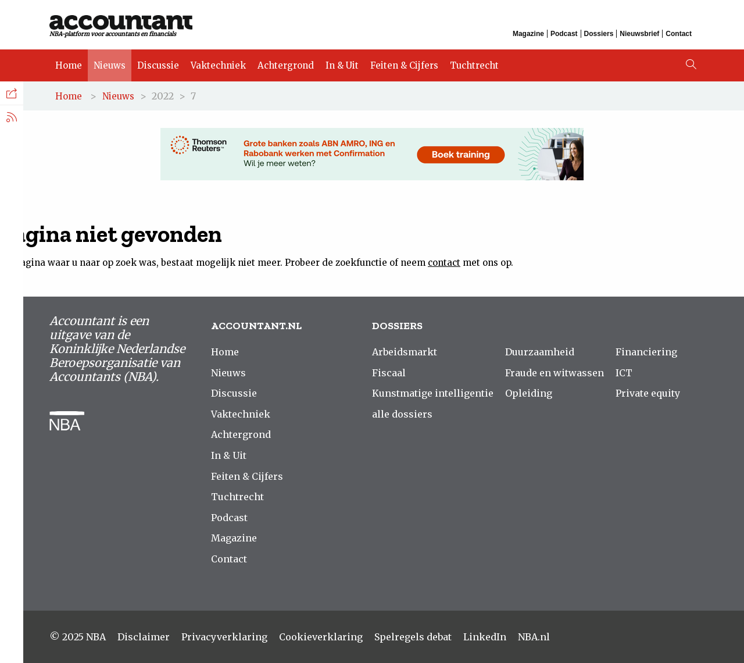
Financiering (646, 352)
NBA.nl (534, 637)
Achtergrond (285, 65)
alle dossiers (402, 414)
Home (68, 65)
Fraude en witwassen (554, 373)
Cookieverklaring (321, 637)
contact (444, 262)
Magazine (528, 34)
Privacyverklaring (224, 637)
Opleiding (528, 393)
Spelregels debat (413, 637)
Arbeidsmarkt (404, 352)
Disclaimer (143, 637)
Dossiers (599, 34)
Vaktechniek (218, 65)
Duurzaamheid (539, 352)
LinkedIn (484, 637)
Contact (679, 34)
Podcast (564, 34)
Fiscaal (389, 373)
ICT (624, 373)
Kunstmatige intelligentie (432, 393)
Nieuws (110, 65)
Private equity (648, 393)
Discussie (158, 65)
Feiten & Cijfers (404, 65)
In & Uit (342, 65)
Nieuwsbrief (639, 34)
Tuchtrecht (474, 65)
